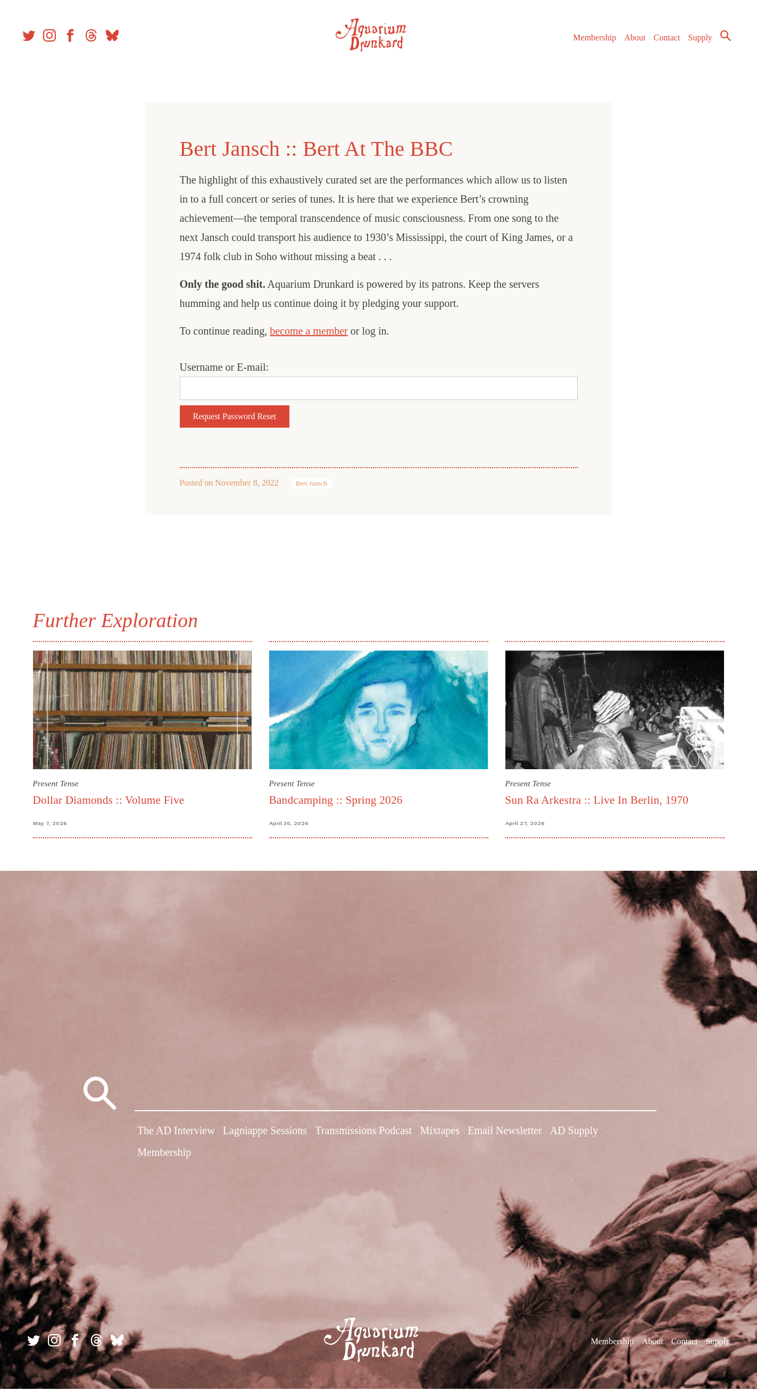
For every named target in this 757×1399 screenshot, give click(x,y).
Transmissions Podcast (363, 1145)
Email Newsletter (505, 1145)
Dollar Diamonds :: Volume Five (109, 800)
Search (714, 45)
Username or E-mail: (224, 367)
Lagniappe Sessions (265, 1145)
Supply (689, 47)
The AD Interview (176, 1145)
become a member (309, 331)
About (623, 47)
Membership (583, 47)
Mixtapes (440, 1145)
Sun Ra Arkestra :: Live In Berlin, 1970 (597, 800)
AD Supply (574, 1145)
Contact (656, 47)
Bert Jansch (311, 483)
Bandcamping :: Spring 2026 (336, 800)
